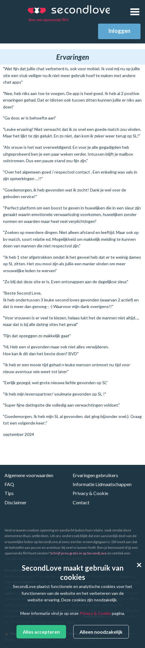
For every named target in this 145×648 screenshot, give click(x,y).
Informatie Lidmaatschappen (102, 484)
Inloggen (119, 30)
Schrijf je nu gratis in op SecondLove (78, 553)
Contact (81, 502)
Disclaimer (15, 502)
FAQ (9, 484)
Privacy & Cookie (90, 493)
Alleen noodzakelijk (101, 632)
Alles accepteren (41, 632)
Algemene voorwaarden (28, 475)
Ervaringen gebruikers (95, 475)
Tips (9, 493)
